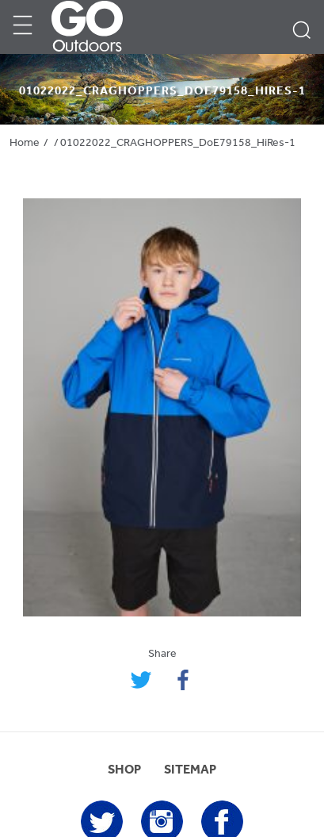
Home (25, 143)
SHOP (124, 770)
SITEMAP (190, 770)
